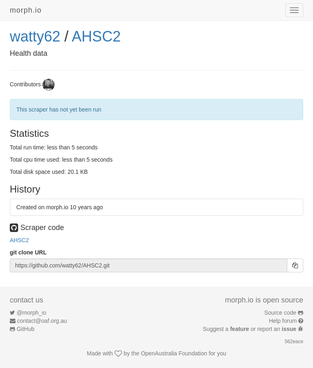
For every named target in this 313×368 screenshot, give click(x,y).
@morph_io (31, 312)
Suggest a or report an (250, 329)
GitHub (26, 329)
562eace (293, 341)
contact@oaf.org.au (42, 321)
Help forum (283, 321)
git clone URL (28, 252)
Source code (281, 312)
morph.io (26, 10)
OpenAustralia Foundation (174, 353)
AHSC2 (96, 36)
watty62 (35, 36)
